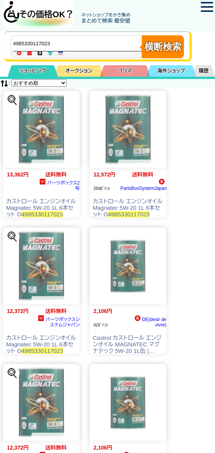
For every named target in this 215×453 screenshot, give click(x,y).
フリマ (125, 71)
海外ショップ (171, 71)
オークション (78, 71)
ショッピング (32, 71)
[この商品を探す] (12, 100)
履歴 (204, 71)
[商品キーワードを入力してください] (78, 43)
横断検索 (162, 46)
